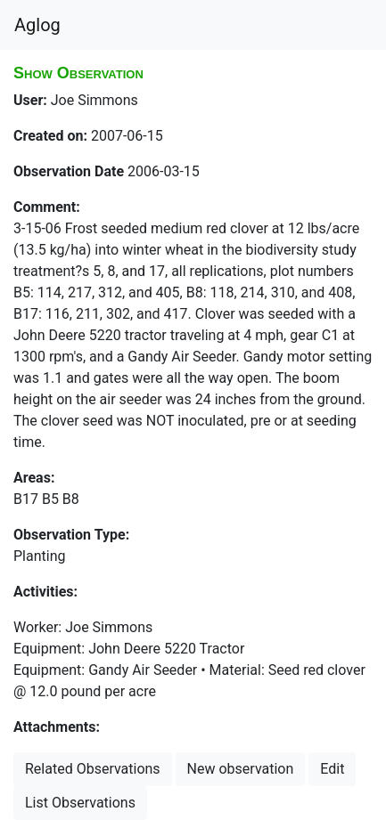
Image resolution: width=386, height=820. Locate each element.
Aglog (37, 25)
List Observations (80, 802)
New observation (240, 768)
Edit (332, 768)
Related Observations (92, 768)
